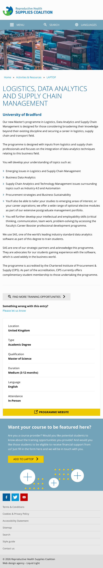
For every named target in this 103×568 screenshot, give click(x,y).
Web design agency (13, 563)
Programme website (54, 412)
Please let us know (14, 310)
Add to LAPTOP (23, 459)
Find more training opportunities (37, 297)
